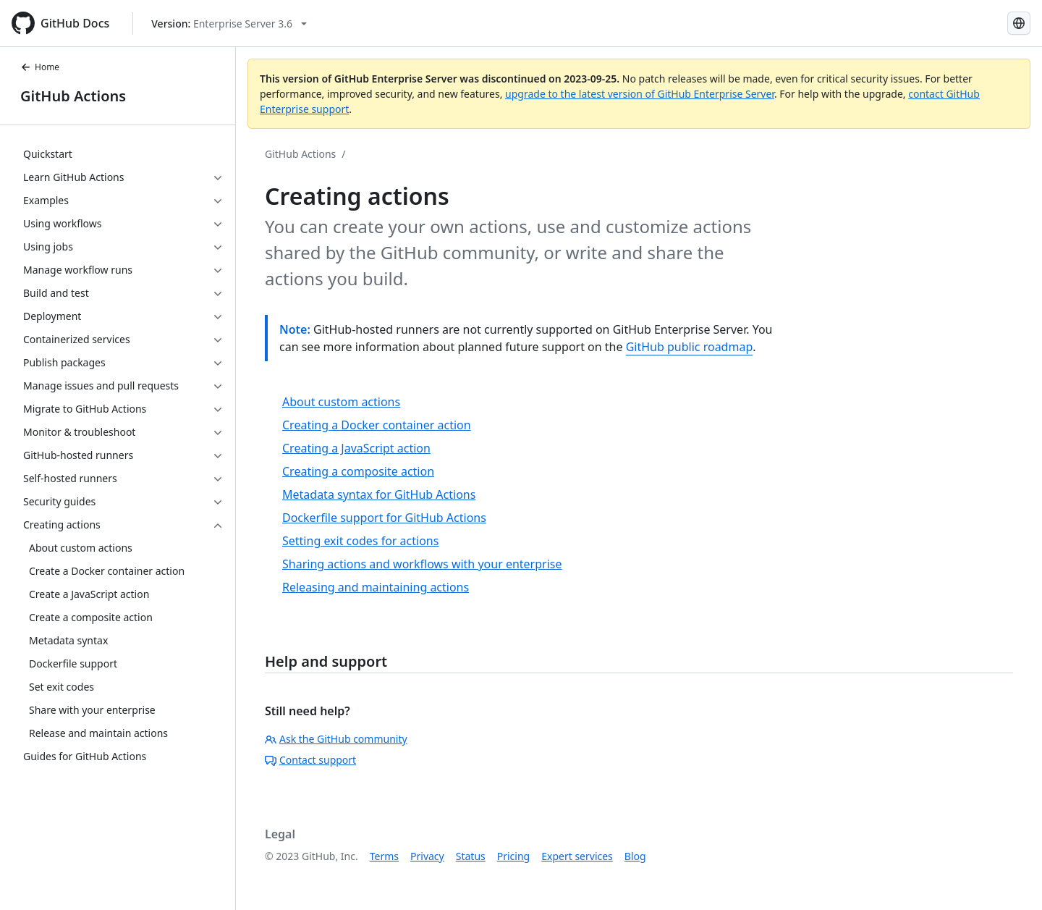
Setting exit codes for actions (360, 541)
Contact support (310, 760)
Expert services (577, 856)
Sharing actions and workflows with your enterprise (422, 564)
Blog (635, 856)
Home (39, 67)
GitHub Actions (73, 96)
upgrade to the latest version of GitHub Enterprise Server (639, 94)
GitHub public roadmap (689, 347)
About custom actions (341, 402)
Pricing (513, 856)
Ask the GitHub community (336, 739)
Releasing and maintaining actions (375, 587)
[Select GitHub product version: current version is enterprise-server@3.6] (229, 23)
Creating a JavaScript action (356, 448)
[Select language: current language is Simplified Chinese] (1018, 23)
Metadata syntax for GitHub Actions (378, 494)
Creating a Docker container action (376, 425)
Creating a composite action (358, 471)
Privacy (427, 856)
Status (471, 856)
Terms (384, 856)
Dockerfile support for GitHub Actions (384, 518)
